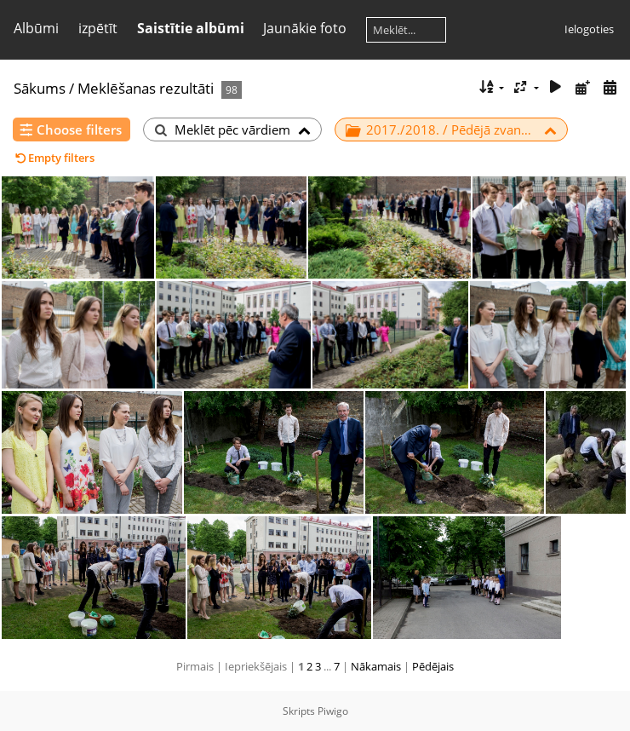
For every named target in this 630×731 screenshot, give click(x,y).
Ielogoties (589, 29)
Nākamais (376, 666)
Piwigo (333, 711)
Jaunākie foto (304, 28)
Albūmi (36, 28)
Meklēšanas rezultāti (145, 88)
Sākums (40, 88)
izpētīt (97, 28)
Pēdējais (433, 666)
